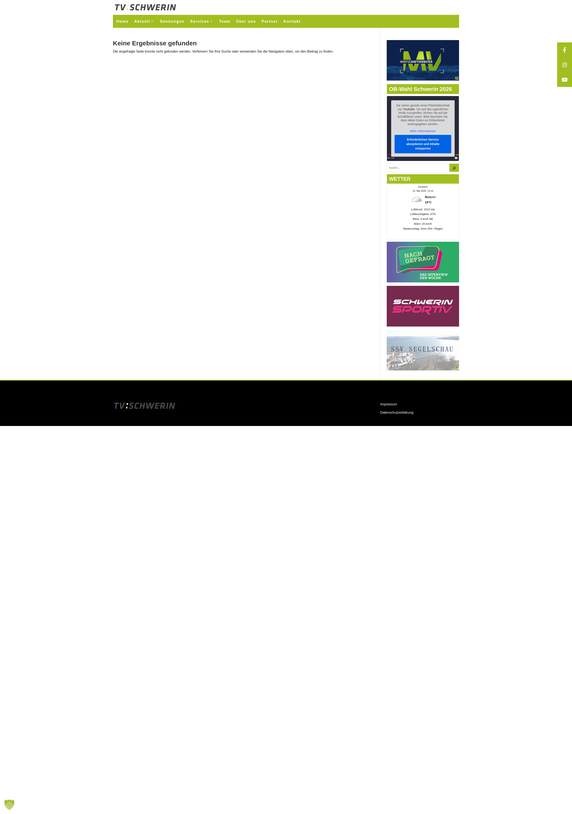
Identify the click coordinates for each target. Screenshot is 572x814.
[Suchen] (454, 167)
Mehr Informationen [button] (423, 131)
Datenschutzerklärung (396, 412)
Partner (270, 21)
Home (122, 21)
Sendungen (172, 21)
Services (199, 21)
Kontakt (292, 21)
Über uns (246, 21)
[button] (9, 804)
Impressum (388, 404)
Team (224, 21)
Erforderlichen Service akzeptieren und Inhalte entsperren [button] (423, 144)
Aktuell (142, 21)
